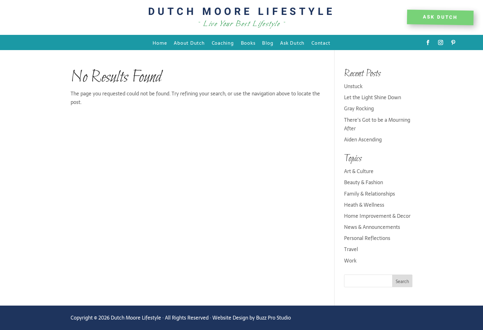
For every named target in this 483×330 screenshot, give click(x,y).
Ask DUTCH (440, 17)
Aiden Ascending (363, 139)
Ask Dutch (292, 43)
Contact (320, 43)
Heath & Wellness (364, 205)
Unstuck (353, 86)
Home (160, 43)
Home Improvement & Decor (377, 216)
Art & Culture (358, 171)
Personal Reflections (367, 238)
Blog (267, 43)
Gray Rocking (359, 108)
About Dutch (189, 43)
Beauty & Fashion (363, 182)
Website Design (230, 318)
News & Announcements (372, 227)
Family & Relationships (369, 194)
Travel (351, 249)
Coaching (223, 43)
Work (350, 260)
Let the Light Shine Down (372, 97)
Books (248, 43)
